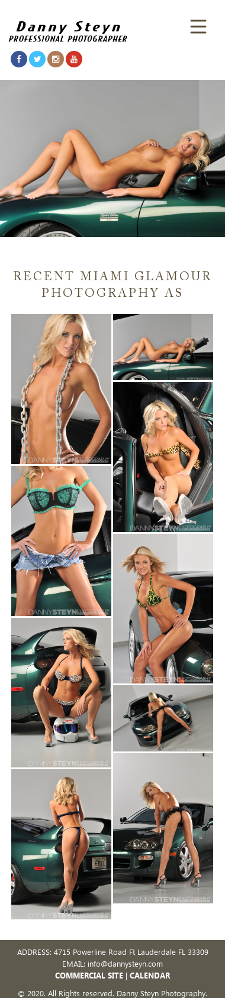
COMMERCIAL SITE (89, 975)
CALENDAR (150, 975)
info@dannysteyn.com (125, 963)
